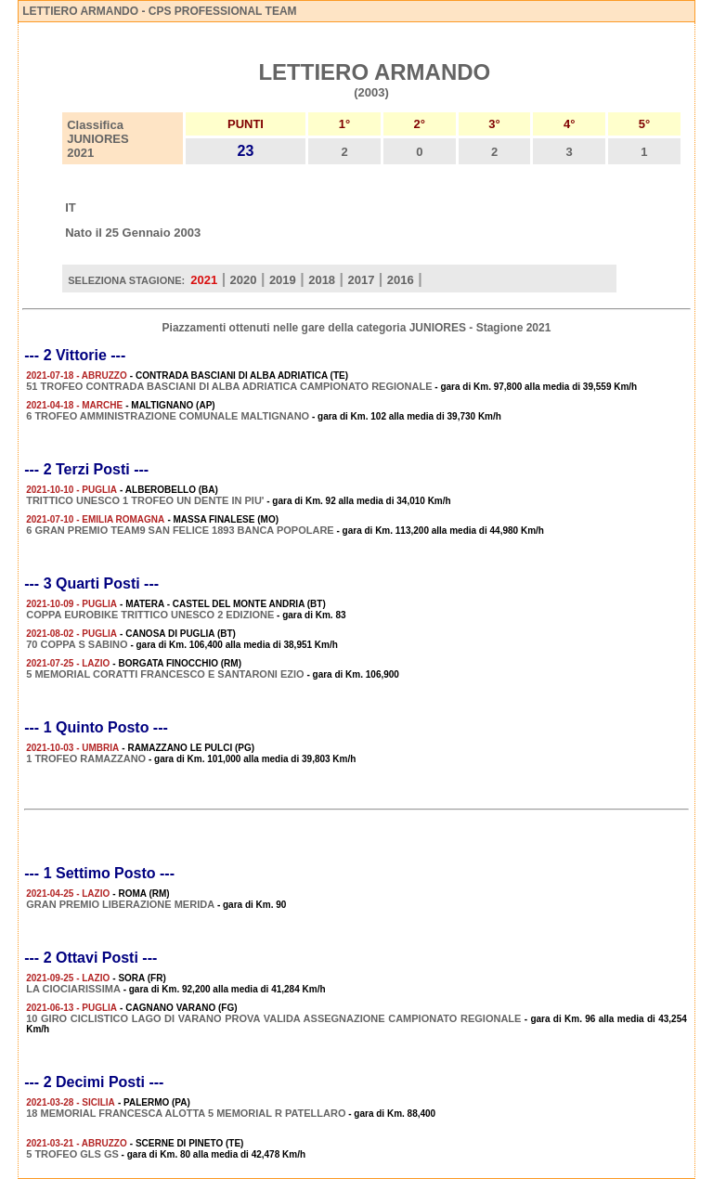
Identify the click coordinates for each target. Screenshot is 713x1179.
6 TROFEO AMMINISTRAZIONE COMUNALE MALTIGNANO (167, 415)
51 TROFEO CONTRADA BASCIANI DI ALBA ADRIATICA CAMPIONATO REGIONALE (229, 386)
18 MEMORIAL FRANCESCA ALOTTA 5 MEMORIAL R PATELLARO (185, 1113)
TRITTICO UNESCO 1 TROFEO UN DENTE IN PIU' (145, 500)
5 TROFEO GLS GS (72, 1154)
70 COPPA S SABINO (76, 644)
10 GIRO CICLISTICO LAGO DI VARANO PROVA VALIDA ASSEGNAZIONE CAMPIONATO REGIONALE (273, 1018)
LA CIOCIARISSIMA (73, 988)
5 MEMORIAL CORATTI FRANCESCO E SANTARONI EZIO (165, 674)
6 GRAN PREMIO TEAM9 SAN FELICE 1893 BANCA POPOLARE (179, 530)
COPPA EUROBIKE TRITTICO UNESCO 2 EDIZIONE (150, 614)
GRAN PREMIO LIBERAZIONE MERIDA (120, 904)
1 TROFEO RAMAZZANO (86, 758)
